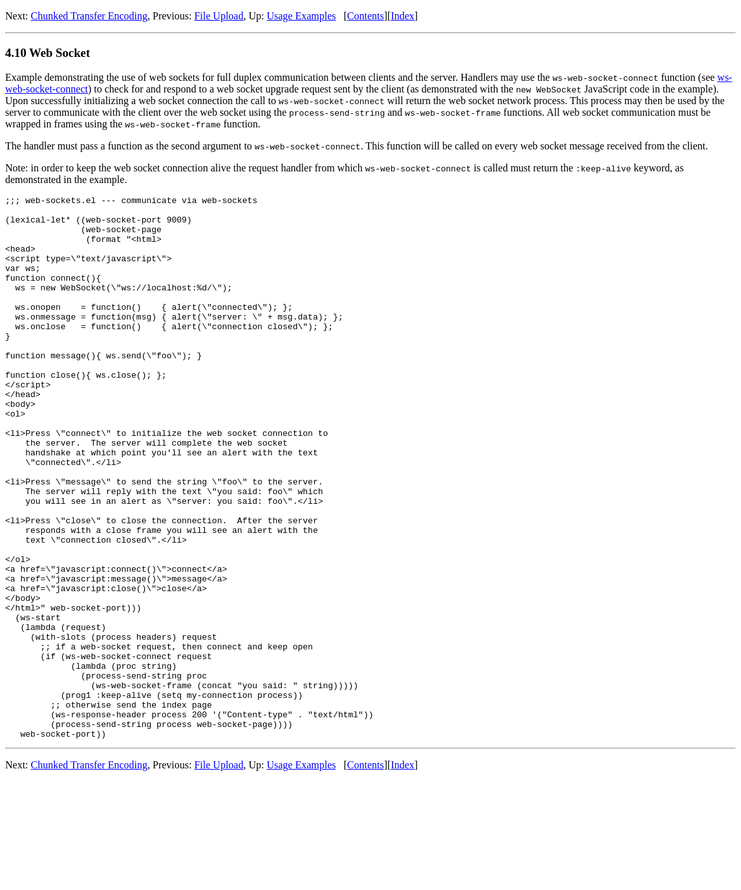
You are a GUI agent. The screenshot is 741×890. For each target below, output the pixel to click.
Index (402, 15)
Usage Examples (301, 15)
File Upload (218, 15)
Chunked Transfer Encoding (89, 15)
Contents (365, 15)
